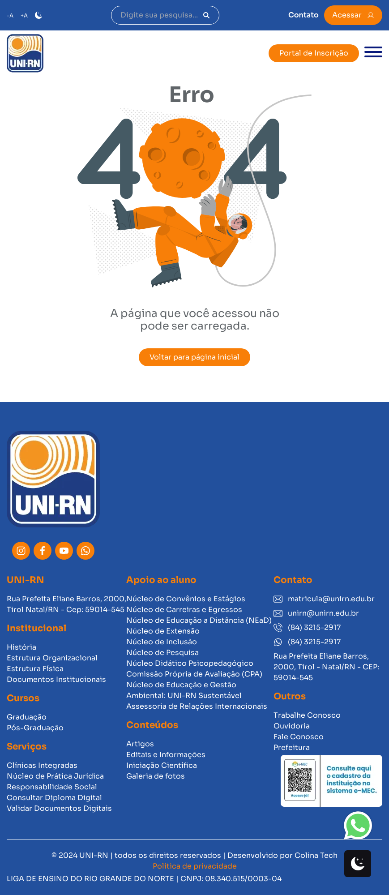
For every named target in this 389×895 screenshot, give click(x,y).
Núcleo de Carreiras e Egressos (184, 609)
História (21, 647)
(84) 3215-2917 (307, 627)
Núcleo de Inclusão (161, 642)
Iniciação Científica (161, 765)
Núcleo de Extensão (163, 631)
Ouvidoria (292, 726)
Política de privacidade (195, 866)
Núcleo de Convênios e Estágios (185, 599)
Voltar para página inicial (194, 357)
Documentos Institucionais (56, 679)
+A (24, 15)
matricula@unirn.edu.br (324, 599)
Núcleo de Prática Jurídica (55, 776)
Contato (303, 15)
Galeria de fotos (155, 776)
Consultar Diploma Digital (54, 797)
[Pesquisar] (206, 15)
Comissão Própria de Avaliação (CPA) (194, 674)
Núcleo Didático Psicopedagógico (189, 663)
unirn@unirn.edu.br (316, 613)
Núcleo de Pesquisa (162, 652)
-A (10, 15)
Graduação (27, 717)
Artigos (140, 744)
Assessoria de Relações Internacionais (196, 706)
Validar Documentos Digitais (59, 808)
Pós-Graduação (35, 727)
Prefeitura (292, 747)
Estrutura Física (35, 668)
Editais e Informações (165, 754)
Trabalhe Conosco (307, 715)
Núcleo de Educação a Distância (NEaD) (199, 620)
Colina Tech (316, 855)
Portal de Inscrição (313, 53)
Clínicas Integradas (42, 765)
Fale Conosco (299, 736)
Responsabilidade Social (52, 787)
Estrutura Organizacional (52, 658)
